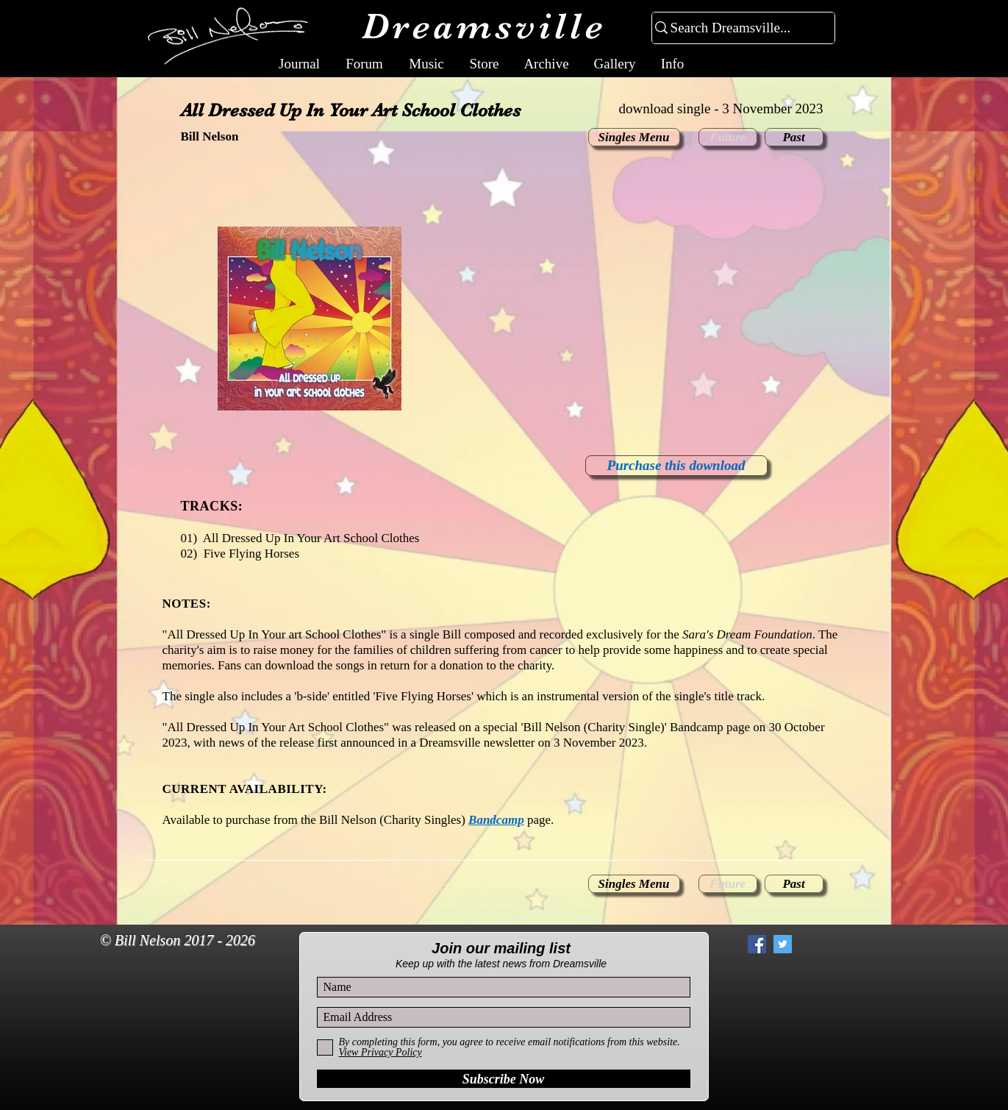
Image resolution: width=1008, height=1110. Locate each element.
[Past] (794, 137)
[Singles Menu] (634, 137)
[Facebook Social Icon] (757, 944)
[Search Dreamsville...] (737, 28)
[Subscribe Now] (503, 1079)
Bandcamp (496, 820)
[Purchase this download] (676, 465)
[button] (727, 137)
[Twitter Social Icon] (782, 944)
